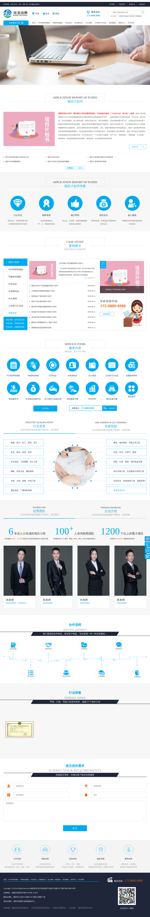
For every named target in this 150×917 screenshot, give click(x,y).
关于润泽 (131, 23)
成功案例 (112, 23)
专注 (45, 13)
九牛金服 (72, 908)
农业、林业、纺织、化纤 (21, 452)
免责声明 (122, 4)
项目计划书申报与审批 (98, 161)
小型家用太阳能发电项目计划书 (63, 291)
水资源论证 (138, 16)
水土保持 (88, 23)
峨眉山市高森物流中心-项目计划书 (63, 322)
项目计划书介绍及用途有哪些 (58, 161)
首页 (34, 23)
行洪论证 (131, 16)
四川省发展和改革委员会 (40, 908)
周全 (55, 13)
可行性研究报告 (44, 23)
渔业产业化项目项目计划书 (63, 301)
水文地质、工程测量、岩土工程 (24, 462)
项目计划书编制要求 (12, 161)
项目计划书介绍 (53, 157)
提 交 (74, 828)
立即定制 (45, 408)
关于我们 (112, 4)
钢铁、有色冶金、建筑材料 (22, 471)
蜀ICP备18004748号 (85, 908)
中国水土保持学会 (59, 908)
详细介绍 (135, 147)
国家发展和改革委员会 (20, 908)
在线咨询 (142, 4)
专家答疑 (70, 168)
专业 (35, 13)
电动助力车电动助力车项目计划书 (63, 312)
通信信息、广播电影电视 (21, 490)
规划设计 (58, 879)
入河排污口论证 (123, 16)
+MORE (80, 168)
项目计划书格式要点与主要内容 (101, 157)
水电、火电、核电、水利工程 (23, 481)
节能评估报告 (57, 23)
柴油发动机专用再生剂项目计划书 (63, 317)
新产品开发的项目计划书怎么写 (17, 157)
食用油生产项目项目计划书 (63, 296)
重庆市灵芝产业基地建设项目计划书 (63, 285)
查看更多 (12, 313)
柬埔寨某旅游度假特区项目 (63, 327)
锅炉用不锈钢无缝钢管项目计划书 (63, 306)
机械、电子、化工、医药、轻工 (24, 443)
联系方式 (132, 4)
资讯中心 (121, 23)
